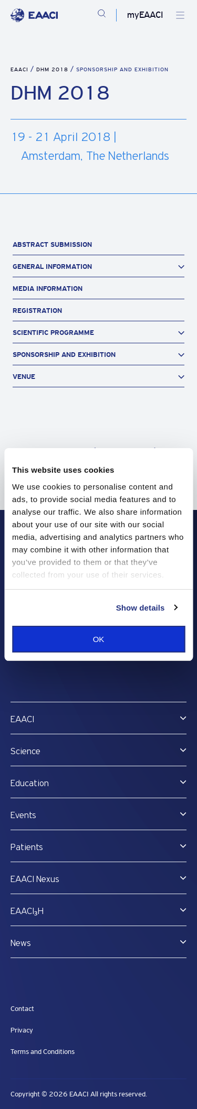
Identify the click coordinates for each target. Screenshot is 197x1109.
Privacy (22, 1030)
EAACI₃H (27, 911)
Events (23, 815)
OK (99, 639)
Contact (22, 1008)
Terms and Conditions (43, 1051)
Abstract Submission (52, 244)
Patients (27, 847)
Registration (37, 310)
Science (25, 751)
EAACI (19, 69)
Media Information (47, 288)
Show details (140, 607)
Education (30, 783)
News (21, 943)
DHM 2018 (53, 69)
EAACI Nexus (35, 879)
